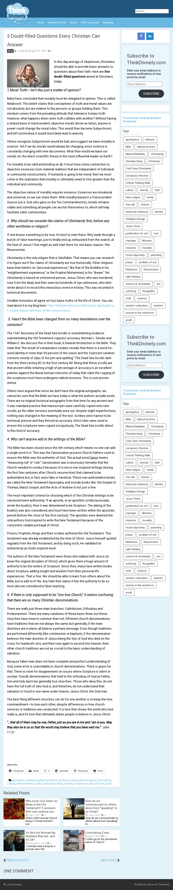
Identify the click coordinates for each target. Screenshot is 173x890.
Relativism (81, 783)
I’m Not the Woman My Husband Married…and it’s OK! (40, 836)
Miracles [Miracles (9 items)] (147, 240)
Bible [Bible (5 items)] (128, 146)
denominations (26, 783)
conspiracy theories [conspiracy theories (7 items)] (137, 175)
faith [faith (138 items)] (157, 190)
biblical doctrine (58, 780)
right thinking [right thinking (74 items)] (133, 276)
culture (11, 783)
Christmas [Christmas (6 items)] (154, 161)
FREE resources (90, 22)
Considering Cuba (97, 832)
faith (38, 783)
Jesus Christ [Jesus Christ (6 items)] (133, 226)
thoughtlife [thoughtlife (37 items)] (148, 291)
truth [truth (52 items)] (128, 298)
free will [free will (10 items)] (130, 204)
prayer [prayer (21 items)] (129, 262)
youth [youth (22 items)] (129, 320)
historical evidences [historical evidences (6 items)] (137, 211)
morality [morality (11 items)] (147, 247)
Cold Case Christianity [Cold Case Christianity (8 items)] (138, 168)
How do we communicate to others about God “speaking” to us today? (101, 806)
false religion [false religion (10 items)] (133, 197)
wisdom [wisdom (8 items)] (158, 305)
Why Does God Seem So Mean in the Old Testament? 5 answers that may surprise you (42, 806)
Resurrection (97, 783)
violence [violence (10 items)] (142, 298)
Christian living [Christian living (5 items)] (134, 161)
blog (10, 50)
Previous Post (18, 860)
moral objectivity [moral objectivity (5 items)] (135, 255)
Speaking (108, 22)
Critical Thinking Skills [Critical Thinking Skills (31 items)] (138, 182)
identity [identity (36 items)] (159, 211)
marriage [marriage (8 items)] (131, 240)
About (73, 22)
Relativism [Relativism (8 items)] (131, 269)
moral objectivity (53, 783)
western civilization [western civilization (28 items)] (137, 305)
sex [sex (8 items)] (158, 284)
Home (40, 22)
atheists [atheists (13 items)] (150, 139)
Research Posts (57, 22)
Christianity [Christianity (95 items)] (157, 154)
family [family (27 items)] (150, 197)
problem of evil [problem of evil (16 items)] (147, 262)
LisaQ (21, 50)
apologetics (19, 780)
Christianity (104, 780)
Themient (164, 884)
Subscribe (151, 93)
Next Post (109, 860)
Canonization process (83, 780)
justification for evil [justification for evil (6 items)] (137, 233)
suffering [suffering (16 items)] (131, 291)
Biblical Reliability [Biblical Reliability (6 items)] (135, 154)
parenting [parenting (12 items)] (156, 255)
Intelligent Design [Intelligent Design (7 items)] (135, 219)
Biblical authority (37, 780)
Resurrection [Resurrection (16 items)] (151, 269)
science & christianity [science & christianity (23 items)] (138, 284)
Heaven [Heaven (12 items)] (145, 204)
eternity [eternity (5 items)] (144, 190)
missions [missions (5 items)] (131, 247)
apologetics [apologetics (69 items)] (132, 139)
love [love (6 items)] (156, 233)
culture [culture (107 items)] (130, 190)
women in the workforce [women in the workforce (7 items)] (140, 312)
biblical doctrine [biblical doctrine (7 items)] (146, 146)
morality (69, 783)
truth (108, 783)
